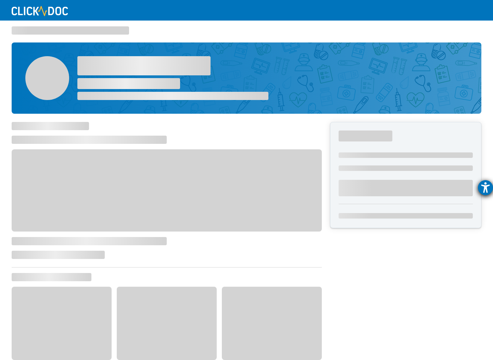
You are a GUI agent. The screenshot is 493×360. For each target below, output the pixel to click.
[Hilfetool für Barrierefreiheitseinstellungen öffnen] (485, 187)
